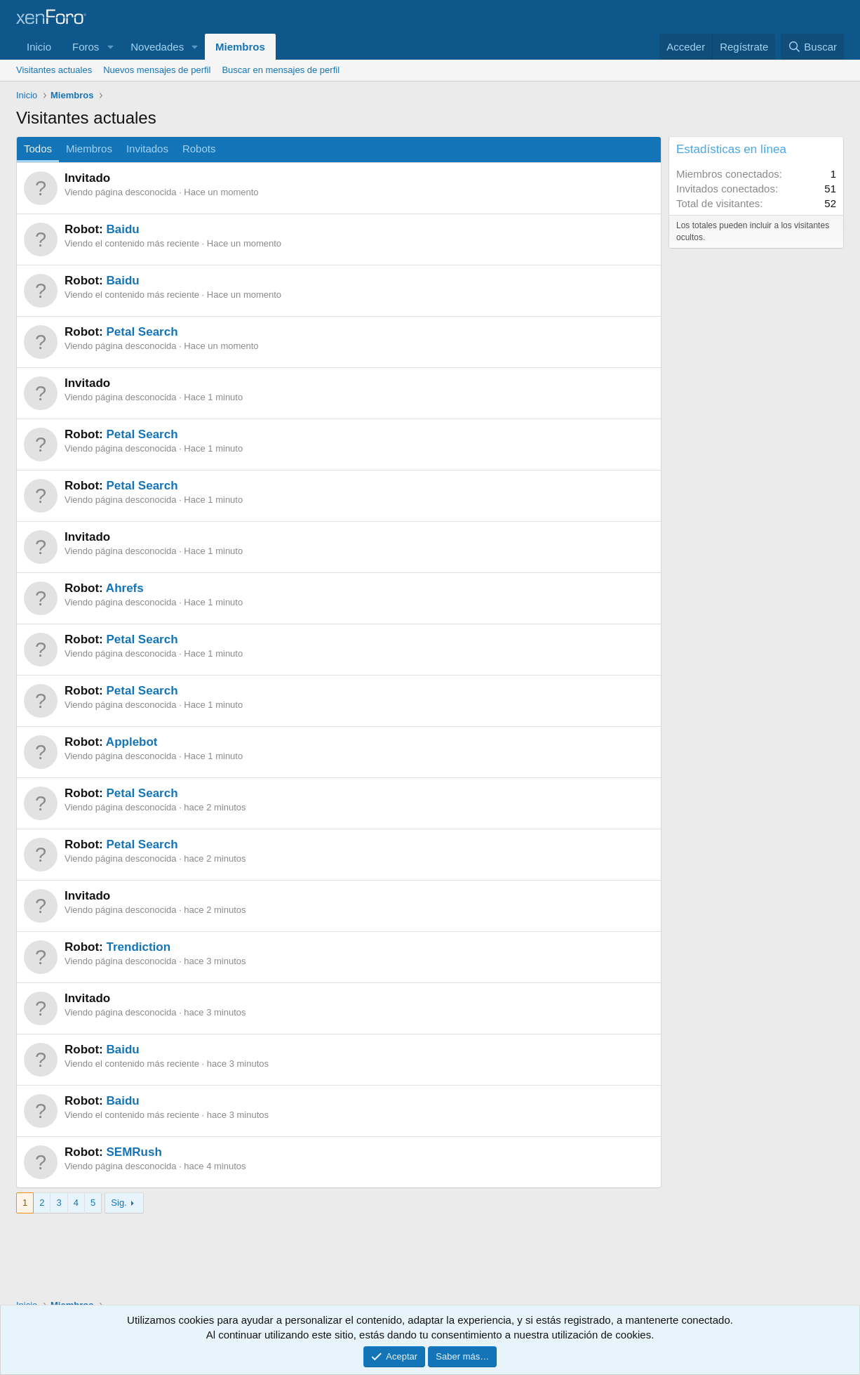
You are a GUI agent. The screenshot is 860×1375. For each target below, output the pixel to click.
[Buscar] (812, 47)
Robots (199, 148)
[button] (110, 47)
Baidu (122, 229)
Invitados (147, 148)
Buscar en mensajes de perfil (281, 70)
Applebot (132, 742)
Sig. (118, 1202)
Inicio (39, 47)
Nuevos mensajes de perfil (156, 70)
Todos (38, 148)
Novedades (157, 47)
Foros (85, 47)
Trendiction (138, 947)
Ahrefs (125, 588)
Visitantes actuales (54, 70)
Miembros (240, 47)
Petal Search (141, 331)
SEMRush (133, 1152)
